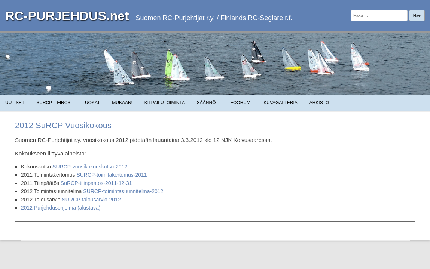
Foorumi (241, 102)
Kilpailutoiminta (164, 102)
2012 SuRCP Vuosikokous (63, 125)
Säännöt (208, 102)
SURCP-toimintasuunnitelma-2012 (123, 191)
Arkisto (319, 102)
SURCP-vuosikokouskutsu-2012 (89, 167)
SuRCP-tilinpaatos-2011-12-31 (96, 183)
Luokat (91, 102)
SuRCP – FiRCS (53, 102)
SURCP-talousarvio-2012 (91, 199)
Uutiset (14, 102)
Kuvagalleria (280, 102)
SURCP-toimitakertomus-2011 (111, 175)
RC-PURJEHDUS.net (67, 16)
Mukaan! (122, 102)
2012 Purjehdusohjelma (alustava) (60, 208)
